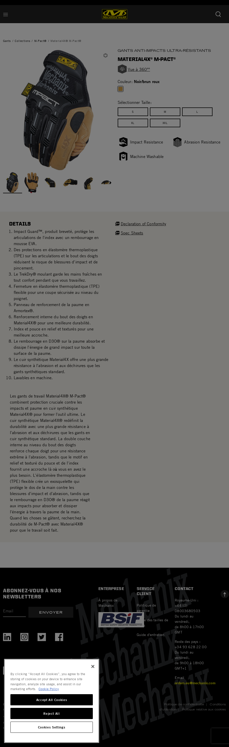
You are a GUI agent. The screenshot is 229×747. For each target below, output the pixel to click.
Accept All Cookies (51, 700)
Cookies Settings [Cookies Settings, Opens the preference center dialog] (51, 727)
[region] (51, 701)
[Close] (92, 666)
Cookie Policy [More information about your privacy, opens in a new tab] (49, 689)
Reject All (51, 713)
